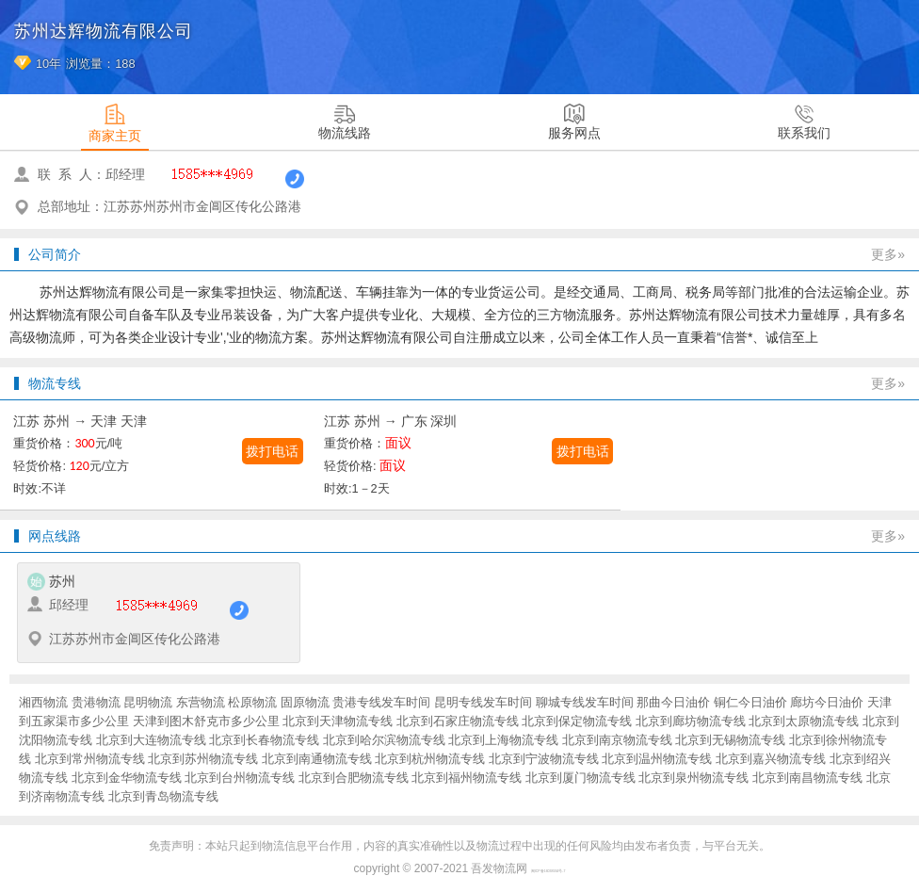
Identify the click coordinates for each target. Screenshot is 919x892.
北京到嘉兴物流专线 (771, 759)
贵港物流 (96, 702)
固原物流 (305, 702)
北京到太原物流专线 (804, 721)
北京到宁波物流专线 (544, 759)
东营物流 (200, 702)
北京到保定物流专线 (577, 721)
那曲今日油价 (673, 702)
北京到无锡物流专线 (730, 740)
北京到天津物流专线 (337, 721)
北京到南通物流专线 (317, 759)
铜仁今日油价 (750, 702)
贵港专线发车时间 (381, 702)
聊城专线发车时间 (585, 702)
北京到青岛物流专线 (163, 796)
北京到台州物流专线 (240, 777)
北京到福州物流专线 (466, 777)
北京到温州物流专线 (657, 759)
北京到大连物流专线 (151, 740)
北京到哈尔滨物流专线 (384, 740)
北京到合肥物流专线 (353, 777)
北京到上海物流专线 (503, 740)
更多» (888, 254)
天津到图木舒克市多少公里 (206, 721)
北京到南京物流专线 (617, 740)
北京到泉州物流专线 (693, 777)
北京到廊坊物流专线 (691, 721)
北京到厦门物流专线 (580, 777)
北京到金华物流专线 (127, 777)
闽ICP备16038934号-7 (548, 871)
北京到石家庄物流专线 (457, 721)
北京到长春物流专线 (264, 740)
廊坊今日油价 (826, 702)
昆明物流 (147, 702)
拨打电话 (272, 451)
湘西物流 (43, 702)
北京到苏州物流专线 (203, 759)
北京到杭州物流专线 (430, 759)
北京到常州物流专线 (90, 759)
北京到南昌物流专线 (807, 777)
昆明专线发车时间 (483, 702)
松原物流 (252, 702)
